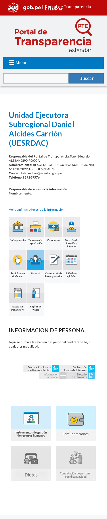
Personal (35, 262)
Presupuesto (53, 229)
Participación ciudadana (18, 264)
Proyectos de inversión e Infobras (71, 232)
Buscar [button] (87, 78)
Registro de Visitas (35, 297)
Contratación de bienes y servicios (53, 264)
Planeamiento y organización (35, 231)
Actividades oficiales (71, 264)
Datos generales (18, 229)
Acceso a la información (18, 297)
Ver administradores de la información (37, 209)
